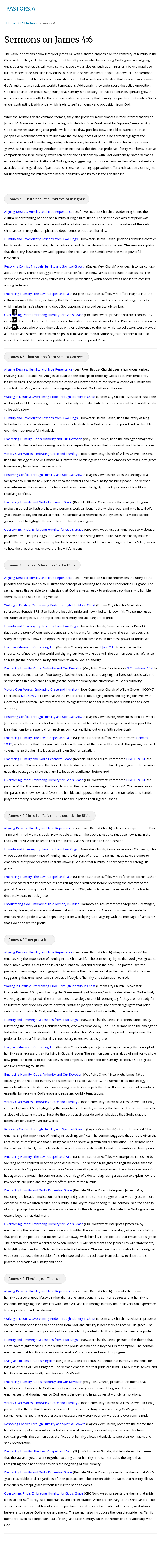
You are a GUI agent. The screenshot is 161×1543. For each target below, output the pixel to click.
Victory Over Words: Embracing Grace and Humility (41, 453)
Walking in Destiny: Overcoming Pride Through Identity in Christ (49, 397)
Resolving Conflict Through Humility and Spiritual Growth (44, 266)
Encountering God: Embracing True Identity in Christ (41, 904)
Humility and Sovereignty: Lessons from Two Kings (41, 239)
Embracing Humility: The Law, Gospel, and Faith (38, 294)
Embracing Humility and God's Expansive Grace (38, 502)
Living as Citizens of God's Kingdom (29, 647)
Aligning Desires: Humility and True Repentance (38, 211)
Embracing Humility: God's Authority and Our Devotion (43, 439)
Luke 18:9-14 (135, 759)
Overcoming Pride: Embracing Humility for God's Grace (43, 315)
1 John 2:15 (107, 647)
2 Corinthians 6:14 (140, 668)
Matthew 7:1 (30, 695)
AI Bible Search (28, 23)
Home (10, 23)
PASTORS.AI (21, 8)
